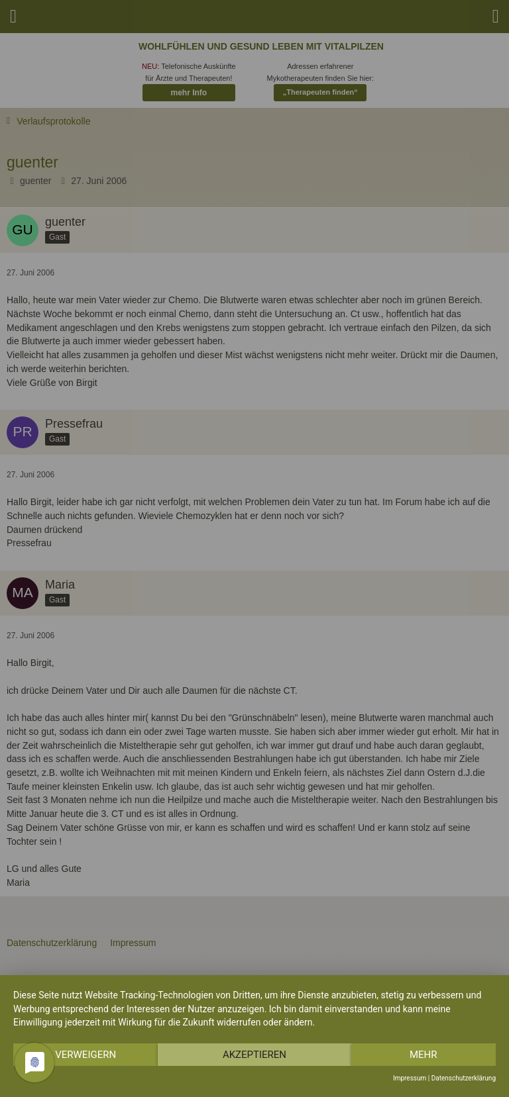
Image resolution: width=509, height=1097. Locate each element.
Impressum (409, 1078)
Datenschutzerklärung (463, 1078)
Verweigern (85, 1055)
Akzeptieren (254, 1055)
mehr (423, 1055)
